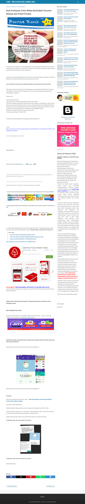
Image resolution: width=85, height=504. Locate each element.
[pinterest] (31, 477)
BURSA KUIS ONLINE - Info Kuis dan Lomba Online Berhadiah (44, 501)
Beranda (42, 496)
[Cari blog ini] (78, 2)
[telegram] (50, 477)
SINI (34, 164)
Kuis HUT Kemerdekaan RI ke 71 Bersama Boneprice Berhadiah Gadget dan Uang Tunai (71, 42)
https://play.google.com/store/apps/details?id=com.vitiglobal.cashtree (21, 241)
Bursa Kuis (24, 77)
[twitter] (21, 477)
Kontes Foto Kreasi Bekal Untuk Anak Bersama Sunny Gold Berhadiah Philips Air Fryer (71, 83)
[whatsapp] (40, 477)
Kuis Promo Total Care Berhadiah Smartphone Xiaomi (22, 234)
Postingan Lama (50, 486)
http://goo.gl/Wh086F (49, 191)
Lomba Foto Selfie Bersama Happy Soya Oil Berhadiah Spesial (70, 50)
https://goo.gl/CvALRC (28, 317)
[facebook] (11, 477)
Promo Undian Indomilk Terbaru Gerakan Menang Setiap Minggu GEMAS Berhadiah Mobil (71, 74)
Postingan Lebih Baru (12, 486)
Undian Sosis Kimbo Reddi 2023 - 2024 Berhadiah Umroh (23, 239)
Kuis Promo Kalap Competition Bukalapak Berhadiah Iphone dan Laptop (26, 236)
